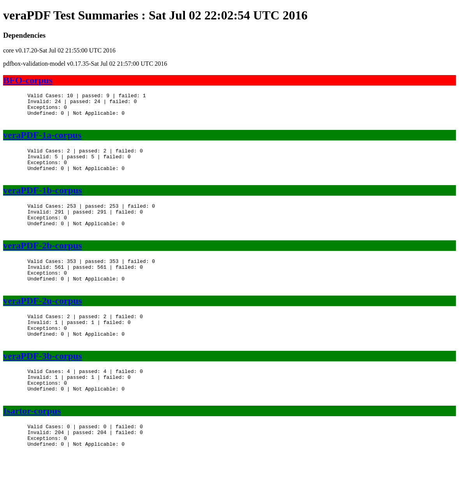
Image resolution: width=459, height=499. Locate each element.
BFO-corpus (28, 80)
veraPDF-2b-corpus (42, 263)
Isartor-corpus (32, 446)
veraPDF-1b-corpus (42, 202)
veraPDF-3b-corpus (42, 385)
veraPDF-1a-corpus (42, 141)
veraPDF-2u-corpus (42, 324)
